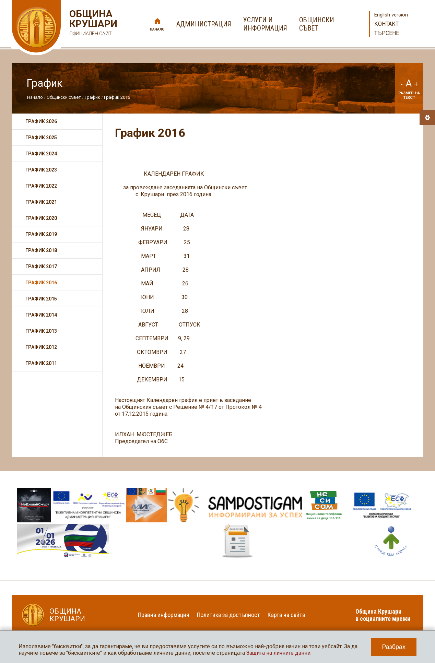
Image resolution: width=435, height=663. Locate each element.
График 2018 (41, 250)
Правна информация (163, 614)
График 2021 (41, 202)
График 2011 (41, 363)
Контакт (386, 24)
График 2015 (41, 298)
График (93, 97)
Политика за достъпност (228, 614)
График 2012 (41, 347)
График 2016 (117, 97)
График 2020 (41, 218)
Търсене (386, 33)
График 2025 (41, 137)
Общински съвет (64, 97)
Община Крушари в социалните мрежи (382, 615)
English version (391, 15)
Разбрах (393, 646)
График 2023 (41, 170)
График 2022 (41, 186)
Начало (157, 29)
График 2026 (41, 121)
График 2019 (41, 234)
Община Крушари (92, 24)
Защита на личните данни (278, 653)
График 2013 (41, 331)
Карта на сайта (286, 614)
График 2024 (41, 153)
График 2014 (41, 315)
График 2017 (41, 266)
